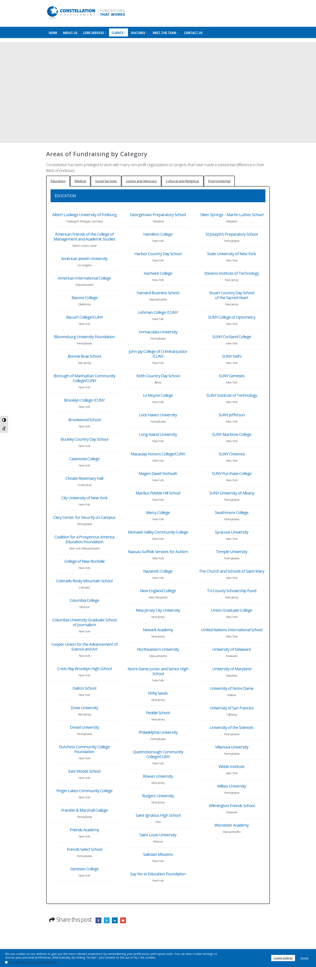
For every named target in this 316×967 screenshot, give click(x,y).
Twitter (107, 920)
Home (53, 32)
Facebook (98, 920)
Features (138, 32)
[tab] (58, 181)
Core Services (93, 32)
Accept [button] (304, 958)
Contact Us (193, 32)
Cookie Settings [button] (283, 958)
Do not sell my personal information (34, 962)
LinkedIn (115, 920)
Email (123, 920)
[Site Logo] (86, 13)
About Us (70, 32)
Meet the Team (164, 32)
